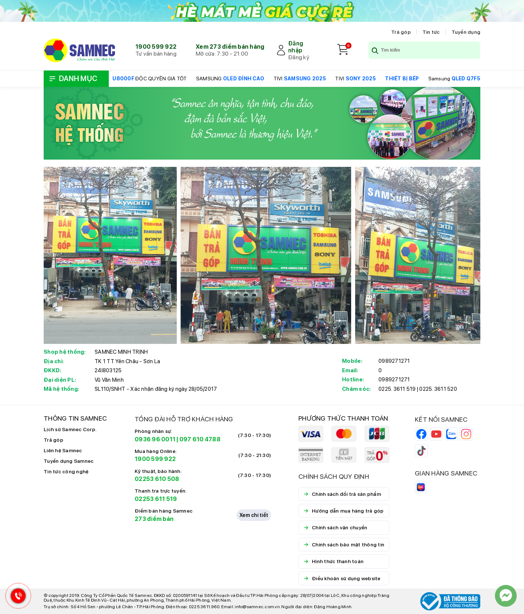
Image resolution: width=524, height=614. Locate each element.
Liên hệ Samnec (63, 450)
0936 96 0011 (155, 439)
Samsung (454, 78)
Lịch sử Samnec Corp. (70, 429)
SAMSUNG (230, 78)
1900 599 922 (155, 46)
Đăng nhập (295, 47)
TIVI (300, 78)
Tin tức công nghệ (66, 471)
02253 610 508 (157, 478)
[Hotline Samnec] (16, 597)
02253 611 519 (156, 498)
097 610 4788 (200, 439)
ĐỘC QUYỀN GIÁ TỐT (149, 78)
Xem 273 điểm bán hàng (230, 46)
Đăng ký (298, 57)
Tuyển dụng (466, 32)
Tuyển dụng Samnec (69, 461)
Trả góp (401, 32)
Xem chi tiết (253, 515)
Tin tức (431, 32)
